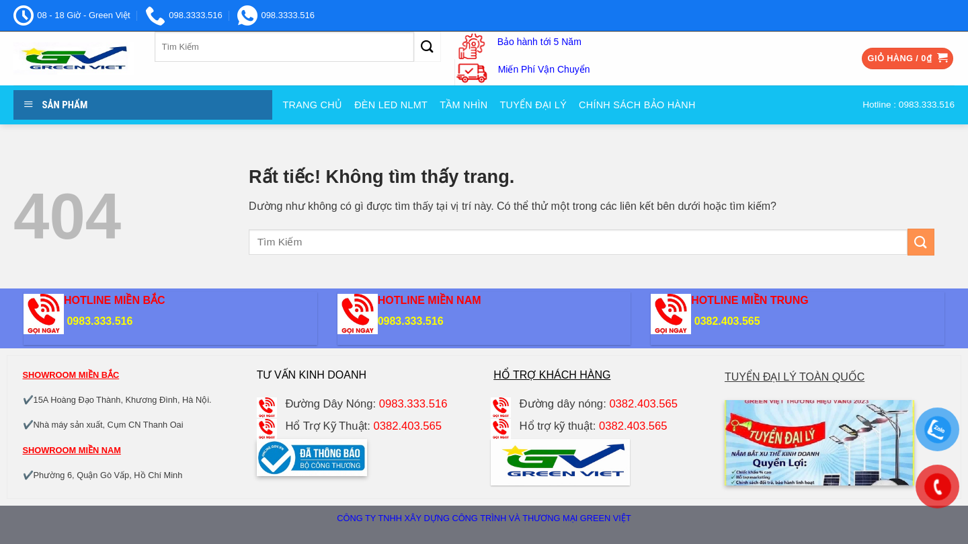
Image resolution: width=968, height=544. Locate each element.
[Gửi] (427, 47)
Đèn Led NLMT (391, 105)
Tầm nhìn (463, 105)
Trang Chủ (312, 105)
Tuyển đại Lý (533, 105)
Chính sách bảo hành (637, 105)
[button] (908, 59)
